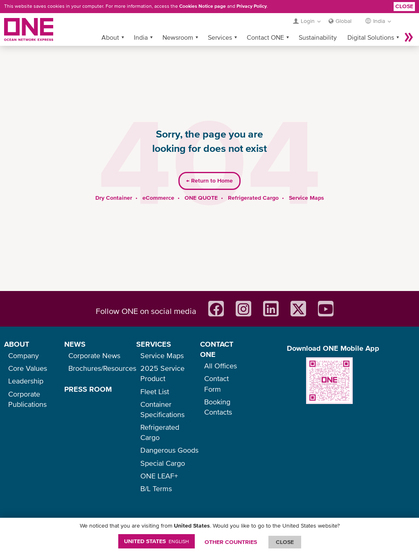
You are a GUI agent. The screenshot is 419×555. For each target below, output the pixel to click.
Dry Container (113, 184)
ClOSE (285, 542)
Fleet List (154, 391)
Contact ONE (265, 24)
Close (404, 6)
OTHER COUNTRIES (231, 542)
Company (23, 355)
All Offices (220, 365)
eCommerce (158, 184)
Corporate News (94, 355)
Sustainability (318, 24)
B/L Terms (156, 488)
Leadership (25, 381)
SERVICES (153, 344)
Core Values (27, 368)
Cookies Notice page (202, 6)
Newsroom (177, 24)
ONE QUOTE (201, 184)
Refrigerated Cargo (253, 184)
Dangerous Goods (169, 450)
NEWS (75, 344)
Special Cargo (162, 463)
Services (220, 24)
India (141, 24)
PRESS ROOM (88, 389)
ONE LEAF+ (159, 476)
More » (409, 24)
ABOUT (16, 344)
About (110, 24)
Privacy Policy (252, 6)
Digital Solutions (370, 24)
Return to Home (209, 168)
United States (156, 541)
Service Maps (306, 184)
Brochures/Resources (102, 368)
